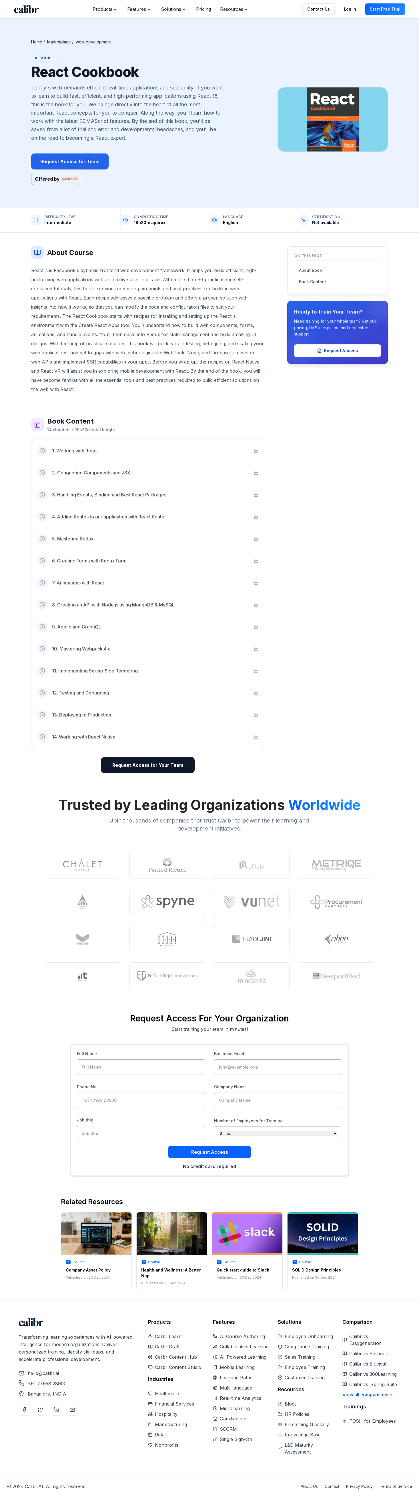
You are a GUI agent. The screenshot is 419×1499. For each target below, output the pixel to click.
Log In (350, 9)
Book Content (312, 281)
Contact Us (318, 9)
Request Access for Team (69, 161)
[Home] (26, 9)
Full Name (87, 1053)
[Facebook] (24, 1410)
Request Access (337, 350)
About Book (310, 270)
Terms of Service (396, 1486)
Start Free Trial (385, 9)
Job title (85, 1119)
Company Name (230, 1086)
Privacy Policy (359, 1486)
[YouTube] (72, 1410)
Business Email (229, 1053)
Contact (332, 1486)
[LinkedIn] (56, 1410)
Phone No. (87, 1086)
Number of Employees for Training (248, 1120)
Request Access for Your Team (147, 765)
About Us (309, 1486)
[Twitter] (40, 1410)
